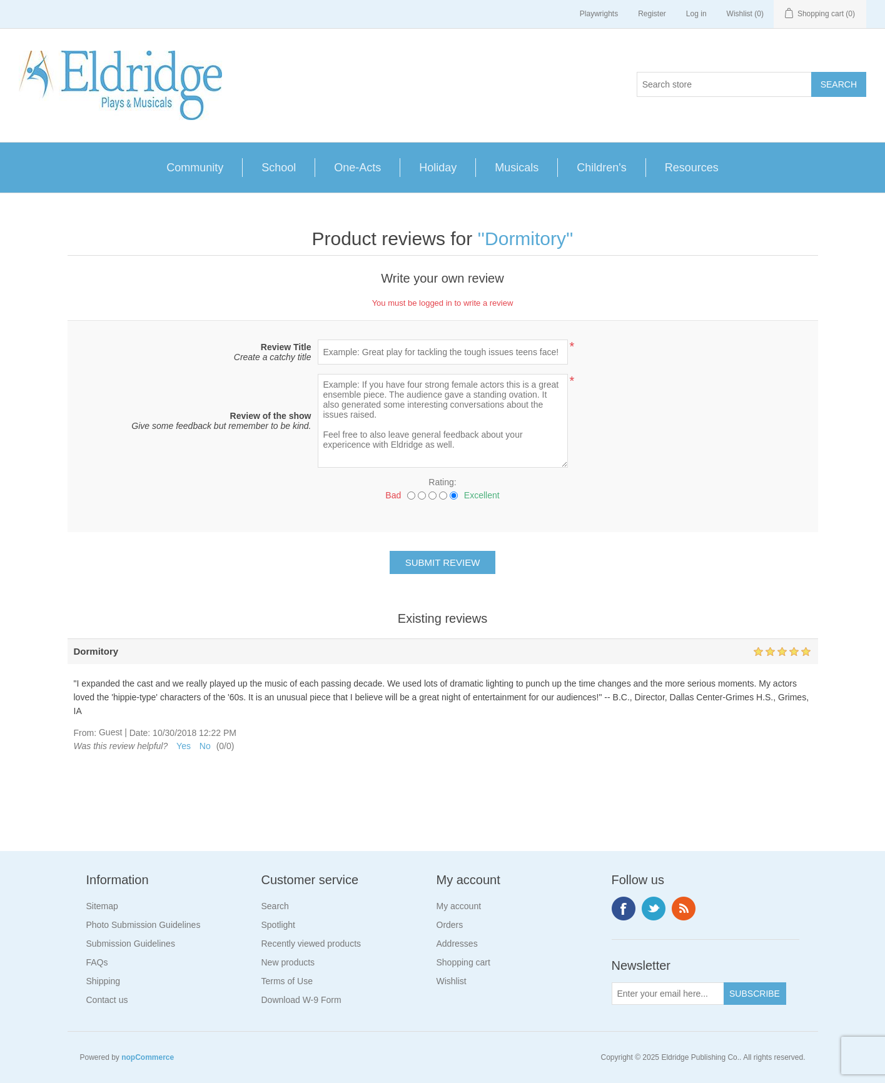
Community (194, 167)
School (278, 167)
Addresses (457, 944)
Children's (601, 167)
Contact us (107, 1000)
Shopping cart (463, 962)
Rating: (442, 482)
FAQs (97, 962)
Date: (139, 733)
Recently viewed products (311, 944)
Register (652, 13)
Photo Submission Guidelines (143, 925)
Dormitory (525, 238)
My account (459, 906)
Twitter (653, 908)
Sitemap (102, 906)
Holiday (438, 167)
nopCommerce (147, 1057)
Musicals (517, 167)
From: (85, 733)
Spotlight (278, 925)
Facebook (623, 908)
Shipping (103, 981)
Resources (692, 167)
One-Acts (357, 167)
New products (288, 962)
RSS (683, 908)
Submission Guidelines (130, 944)
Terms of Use (287, 981)
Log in (696, 13)
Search (275, 906)
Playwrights (599, 13)
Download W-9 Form (301, 1000)
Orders (450, 925)
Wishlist (452, 981)
